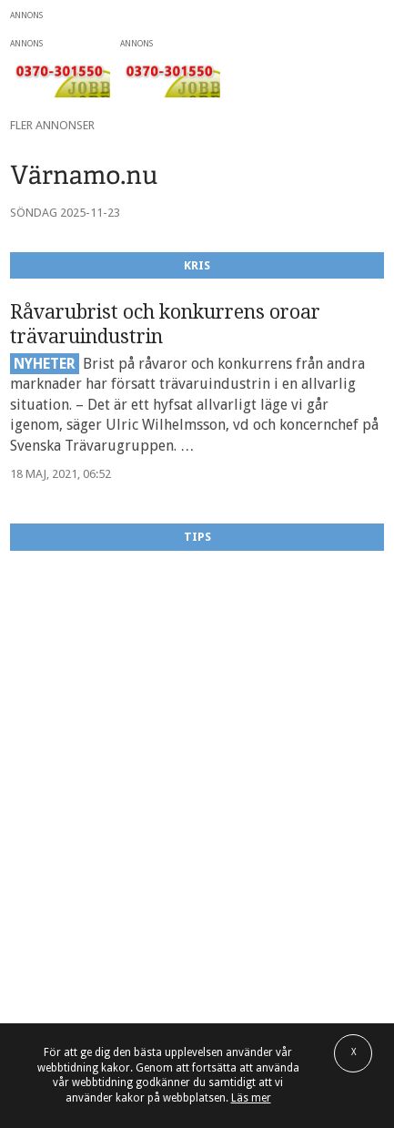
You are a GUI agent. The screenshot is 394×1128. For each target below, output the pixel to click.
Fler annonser (52, 125)
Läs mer (251, 1098)
